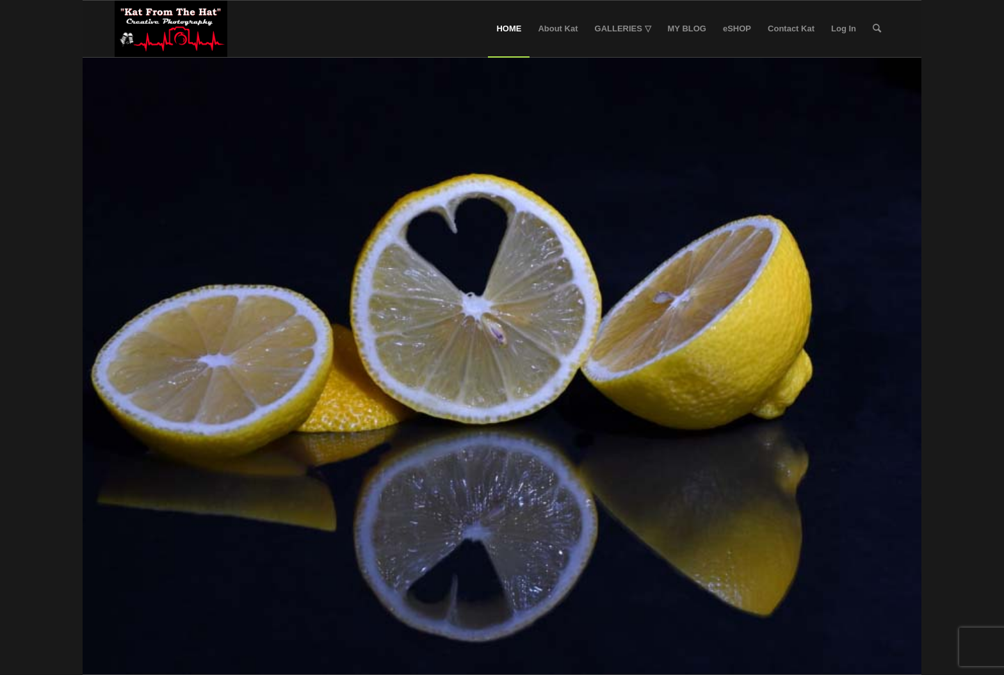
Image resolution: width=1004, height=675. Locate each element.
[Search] (876, 29)
